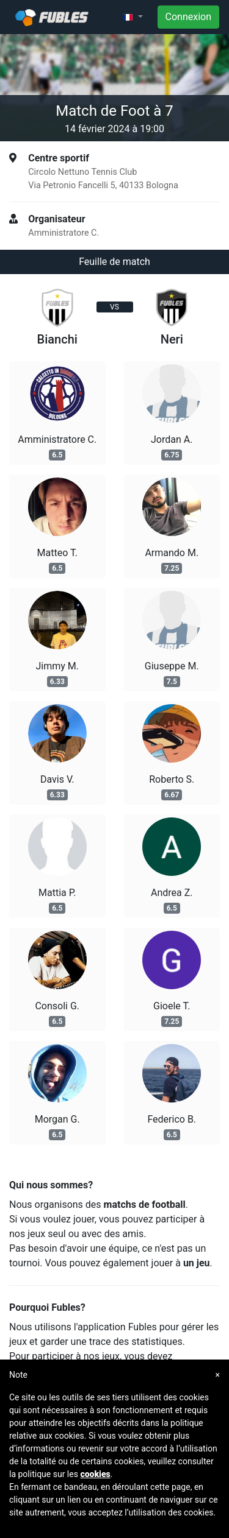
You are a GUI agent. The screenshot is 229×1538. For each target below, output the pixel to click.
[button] (132, 17)
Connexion (188, 17)
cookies (95, 1474)
